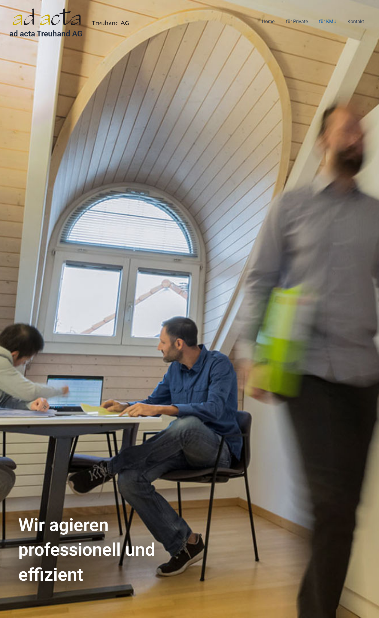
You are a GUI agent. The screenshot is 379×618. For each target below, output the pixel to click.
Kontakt (356, 21)
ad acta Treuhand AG (46, 33)
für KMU (330, 21)
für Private (301, 21)
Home (274, 21)
